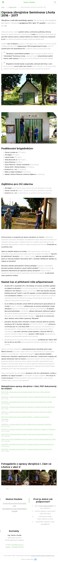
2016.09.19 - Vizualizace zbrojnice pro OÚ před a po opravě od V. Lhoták (26, 402)
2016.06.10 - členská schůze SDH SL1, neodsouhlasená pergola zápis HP (26, 449)
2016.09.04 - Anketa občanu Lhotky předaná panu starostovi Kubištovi (26, 424)
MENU (3, 2)
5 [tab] (24, 489)
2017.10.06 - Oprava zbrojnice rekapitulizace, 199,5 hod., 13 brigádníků (25, 392)
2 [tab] (11, 489)
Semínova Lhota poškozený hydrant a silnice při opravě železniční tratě (27, 434)
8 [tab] (37, 489)
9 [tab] (42, 489)
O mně (5, 503)
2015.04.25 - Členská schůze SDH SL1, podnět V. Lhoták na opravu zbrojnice (28, 407)
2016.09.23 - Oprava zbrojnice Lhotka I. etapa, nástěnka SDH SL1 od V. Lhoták (28, 397)
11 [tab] (50, 489)
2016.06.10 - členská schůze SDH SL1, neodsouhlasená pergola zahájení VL (27, 444)
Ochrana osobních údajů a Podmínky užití (42, 555)
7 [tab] (33, 489)
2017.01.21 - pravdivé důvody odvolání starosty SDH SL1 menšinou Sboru (26, 412)
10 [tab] (46, 489)
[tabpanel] (15, 477)
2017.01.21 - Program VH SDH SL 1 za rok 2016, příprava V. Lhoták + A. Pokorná (28, 429)
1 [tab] (7, 489)
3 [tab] (16, 489)
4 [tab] (20, 489)
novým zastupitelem (46, 506)
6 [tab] (29, 489)
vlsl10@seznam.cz (17, 545)
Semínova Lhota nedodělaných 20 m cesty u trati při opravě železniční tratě (28, 439)
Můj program (13, 503)
